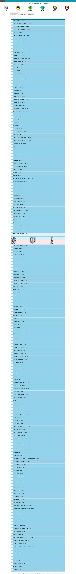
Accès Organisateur (29, 1)
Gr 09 (39, 17)
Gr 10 (42, 17)
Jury (20, 14)
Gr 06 (29, 17)
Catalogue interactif (25, 14)
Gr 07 (32, 17)
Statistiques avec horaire (14, 14)
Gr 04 (22, 17)
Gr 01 (12, 17)
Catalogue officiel (32, 14)
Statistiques (14, 12)
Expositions (8, 1)
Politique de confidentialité (30, 573)
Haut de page (16, 573)
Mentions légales (25, 573)
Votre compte (21, 1)
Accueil (2, 1)
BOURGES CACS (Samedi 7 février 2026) (23, 12)
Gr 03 (19, 17)
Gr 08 (36, 17)
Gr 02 (16, 17)
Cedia (18, 573)
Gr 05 (26, 17)
